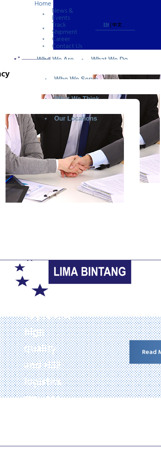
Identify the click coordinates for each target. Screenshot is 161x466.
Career (61, 39)
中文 (117, 25)
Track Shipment (64, 28)
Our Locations (75, 118)
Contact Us (67, 46)
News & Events (62, 14)
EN (106, 24)
